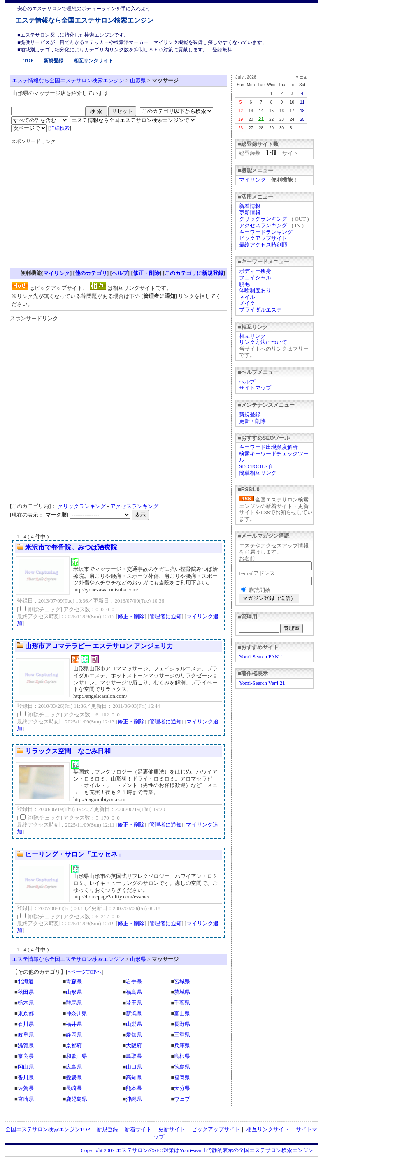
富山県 (182, 1013)
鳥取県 (134, 1056)
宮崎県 (26, 1099)
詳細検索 (60, 128)
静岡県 (74, 1035)
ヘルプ (247, 382)
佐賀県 (26, 1088)
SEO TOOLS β (255, 466)
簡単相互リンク (257, 473)
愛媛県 (74, 1077)
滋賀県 (26, 1045)
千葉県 (182, 1003)
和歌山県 (76, 1056)
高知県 (134, 1077)
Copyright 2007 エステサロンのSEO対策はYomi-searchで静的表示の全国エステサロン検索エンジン (197, 1150)
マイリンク (252, 180)
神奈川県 (76, 1013)
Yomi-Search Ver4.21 (262, 683)
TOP (28, 60)
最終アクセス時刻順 (263, 245)
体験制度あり (255, 290)
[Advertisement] (80, 208)
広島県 (74, 1067)
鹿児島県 (76, 1099)
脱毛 (244, 284)
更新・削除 (252, 421)
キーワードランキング (266, 232)
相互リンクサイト (93, 61)
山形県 (138, 80)
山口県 (134, 1067)
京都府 (74, 1045)
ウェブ (182, 1099)
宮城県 (182, 981)
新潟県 (134, 1013)
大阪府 (134, 1045)
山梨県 (134, 1024)
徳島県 (182, 1067)
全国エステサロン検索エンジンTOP (47, 1129)
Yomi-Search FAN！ (261, 657)
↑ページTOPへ (84, 972)
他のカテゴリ (91, 273)
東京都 (26, 1013)
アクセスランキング (263, 225)
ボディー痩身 (255, 271)
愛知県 (134, 1035)
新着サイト (138, 1129)
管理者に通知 (165, 616)
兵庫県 (182, 1045)
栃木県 (26, 1003)
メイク (247, 303)
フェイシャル (255, 278)
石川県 (26, 1024)
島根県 (182, 1056)
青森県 (74, 981)
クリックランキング (263, 219)
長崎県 (74, 1088)
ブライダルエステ (260, 310)
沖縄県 (134, 1099)
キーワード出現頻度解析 (268, 447)
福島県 (134, 992)
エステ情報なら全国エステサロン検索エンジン (84, 20)
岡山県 (26, 1067)
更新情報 (249, 213)
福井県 (74, 1024)
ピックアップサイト (263, 238)
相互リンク (252, 336)
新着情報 (249, 206)
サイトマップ (255, 388)
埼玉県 (134, 1003)
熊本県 (134, 1088)
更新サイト (171, 1129)
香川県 (26, 1077)
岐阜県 (26, 1035)
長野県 (182, 1024)
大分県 (182, 1088)
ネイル (247, 297)
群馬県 (74, 1003)
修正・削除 (146, 273)
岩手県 (134, 981)
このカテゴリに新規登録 (194, 273)
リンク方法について (263, 342)
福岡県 (182, 1077)
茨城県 (182, 992)
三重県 (182, 1035)
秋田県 (26, 992)
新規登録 (53, 61)
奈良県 (26, 1056)
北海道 (26, 981)
